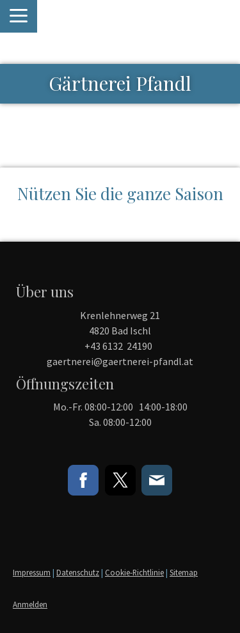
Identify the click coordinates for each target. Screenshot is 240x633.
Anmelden (30, 604)
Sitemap (184, 572)
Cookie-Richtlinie (134, 572)
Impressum (32, 572)
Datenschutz (77, 572)
